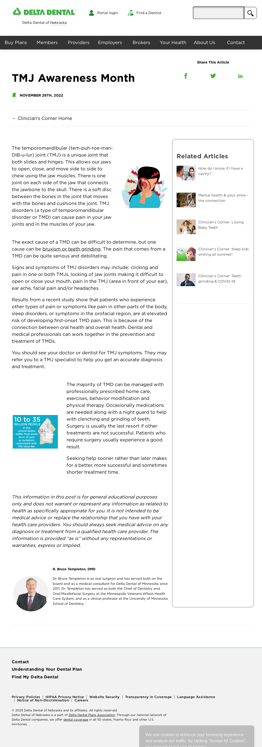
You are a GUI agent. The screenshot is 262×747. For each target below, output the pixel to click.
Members (47, 42)
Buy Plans (16, 42)
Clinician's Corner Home (42, 118)
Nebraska (58, 22)
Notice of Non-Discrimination (43, 700)
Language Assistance (196, 697)
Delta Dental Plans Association (92, 715)
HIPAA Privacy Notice (65, 697)
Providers (79, 42)
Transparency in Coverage (148, 697)
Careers (81, 700)
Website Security (104, 697)
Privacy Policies (26, 697)
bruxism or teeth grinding (71, 249)
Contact (236, 42)
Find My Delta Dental (35, 676)
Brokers (141, 42)
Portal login (107, 13)
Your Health (173, 42)
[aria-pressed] (218, 12)
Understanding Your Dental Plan (47, 669)
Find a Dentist (148, 13)
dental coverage (75, 719)
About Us (204, 42)
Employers (110, 42)
